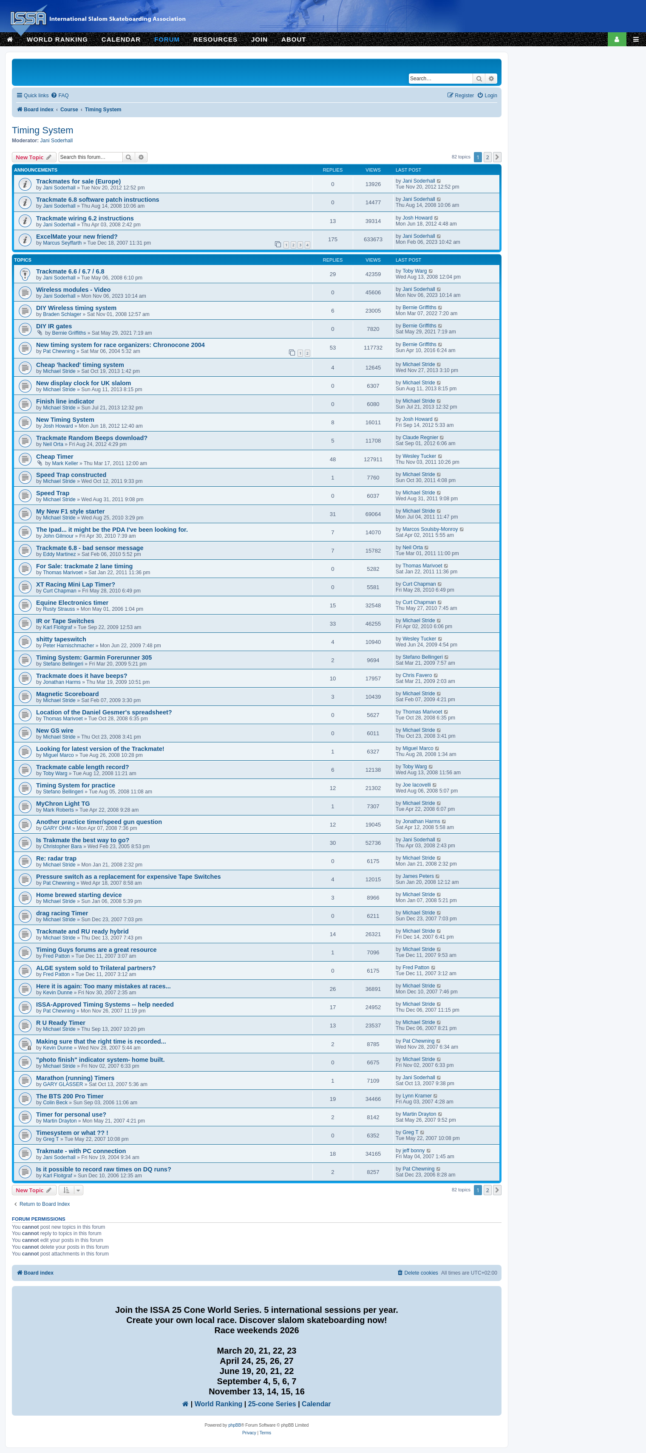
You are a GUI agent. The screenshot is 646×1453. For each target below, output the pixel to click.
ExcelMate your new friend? (77, 236)
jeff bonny (413, 1151)
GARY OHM (57, 828)
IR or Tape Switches (65, 621)
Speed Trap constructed (71, 474)
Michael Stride (59, 371)
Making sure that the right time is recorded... (101, 1041)
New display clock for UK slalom (83, 383)
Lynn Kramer (417, 1096)
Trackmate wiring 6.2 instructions (85, 218)
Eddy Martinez (59, 554)
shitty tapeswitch (61, 639)
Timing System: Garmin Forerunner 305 (94, 657)
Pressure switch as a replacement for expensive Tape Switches (128, 876)
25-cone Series (272, 1404)
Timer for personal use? (71, 1114)
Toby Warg (414, 271)
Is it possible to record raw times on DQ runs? (103, 1169)
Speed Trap (52, 493)
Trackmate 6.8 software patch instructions (97, 199)
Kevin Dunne (57, 993)
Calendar (316, 1404)
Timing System (43, 130)
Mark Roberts (58, 810)
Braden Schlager (62, 314)
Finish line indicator (65, 401)
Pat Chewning (59, 351)
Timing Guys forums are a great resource (96, 949)
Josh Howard (417, 218)
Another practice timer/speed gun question (99, 821)
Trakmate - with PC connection (81, 1151)
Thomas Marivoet (62, 573)
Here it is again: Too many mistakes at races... (103, 986)
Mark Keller (65, 463)
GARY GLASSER (63, 1084)
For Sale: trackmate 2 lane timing (84, 566)
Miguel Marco (58, 755)
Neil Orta (53, 444)
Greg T (51, 1139)
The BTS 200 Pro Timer (70, 1096)
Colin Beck (55, 1103)
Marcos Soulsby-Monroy (430, 529)
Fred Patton (56, 956)
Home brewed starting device (79, 895)
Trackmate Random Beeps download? (91, 437)
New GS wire (55, 730)
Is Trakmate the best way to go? (82, 840)
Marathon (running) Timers (75, 1078)
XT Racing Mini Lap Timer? (75, 584)
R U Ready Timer (60, 1022)
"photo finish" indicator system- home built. (100, 1059)
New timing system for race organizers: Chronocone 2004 (120, 344)
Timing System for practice (75, 785)
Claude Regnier (420, 437)
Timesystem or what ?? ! (72, 1132)
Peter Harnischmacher (68, 646)
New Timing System (65, 419)
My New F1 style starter (70, 511)
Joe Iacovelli (416, 785)
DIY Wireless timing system (76, 308)
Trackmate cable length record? (82, 767)
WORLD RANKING (57, 39)
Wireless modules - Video (73, 289)
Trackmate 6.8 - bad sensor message (90, 548)
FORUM (167, 39)
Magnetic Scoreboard (67, 694)
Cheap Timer (55, 456)
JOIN (259, 39)
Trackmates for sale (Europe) (78, 181)
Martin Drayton (59, 1121)
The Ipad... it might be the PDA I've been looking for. (112, 529)
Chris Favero (417, 675)
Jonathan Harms (62, 682)
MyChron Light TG (63, 803)
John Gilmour (58, 536)
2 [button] (487, 157)
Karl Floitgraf (57, 627)
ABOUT (293, 39)
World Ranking (219, 1404)
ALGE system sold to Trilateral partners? (96, 968)
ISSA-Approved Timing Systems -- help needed (105, 1004)
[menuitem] (59, 96)
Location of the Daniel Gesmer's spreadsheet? (104, 712)
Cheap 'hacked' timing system (80, 364)
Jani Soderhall (56, 141)
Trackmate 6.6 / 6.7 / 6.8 (70, 271)
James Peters (418, 876)
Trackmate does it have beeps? (82, 675)
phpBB (234, 1425)
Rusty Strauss (59, 609)
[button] (497, 157)
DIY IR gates (54, 326)
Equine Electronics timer (72, 602)
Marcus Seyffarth (62, 243)
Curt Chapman (59, 591)
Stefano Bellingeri (63, 664)
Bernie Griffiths (419, 307)
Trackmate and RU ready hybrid (82, 931)
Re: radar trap (56, 858)
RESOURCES (215, 39)
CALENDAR (121, 39)
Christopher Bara (62, 846)
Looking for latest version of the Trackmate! (100, 748)
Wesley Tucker (419, 456)
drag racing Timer (62, 913)
